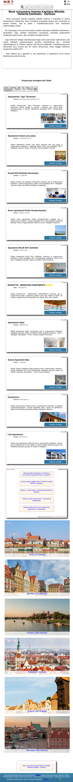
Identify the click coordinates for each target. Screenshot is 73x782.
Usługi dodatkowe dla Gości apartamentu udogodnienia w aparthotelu (36, 508)
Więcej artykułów (10, 469)
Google (38, 775)
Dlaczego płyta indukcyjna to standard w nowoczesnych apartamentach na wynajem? (36, 474)
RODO (45, 779)
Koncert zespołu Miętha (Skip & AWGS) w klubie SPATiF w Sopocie (36, 482)
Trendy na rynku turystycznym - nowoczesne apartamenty (36, 499)
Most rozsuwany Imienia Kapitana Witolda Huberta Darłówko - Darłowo (36, 766)
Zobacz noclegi (55, 126)
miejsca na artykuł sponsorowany (58, 516)
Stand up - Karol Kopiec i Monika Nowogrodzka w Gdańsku (36, 491)
